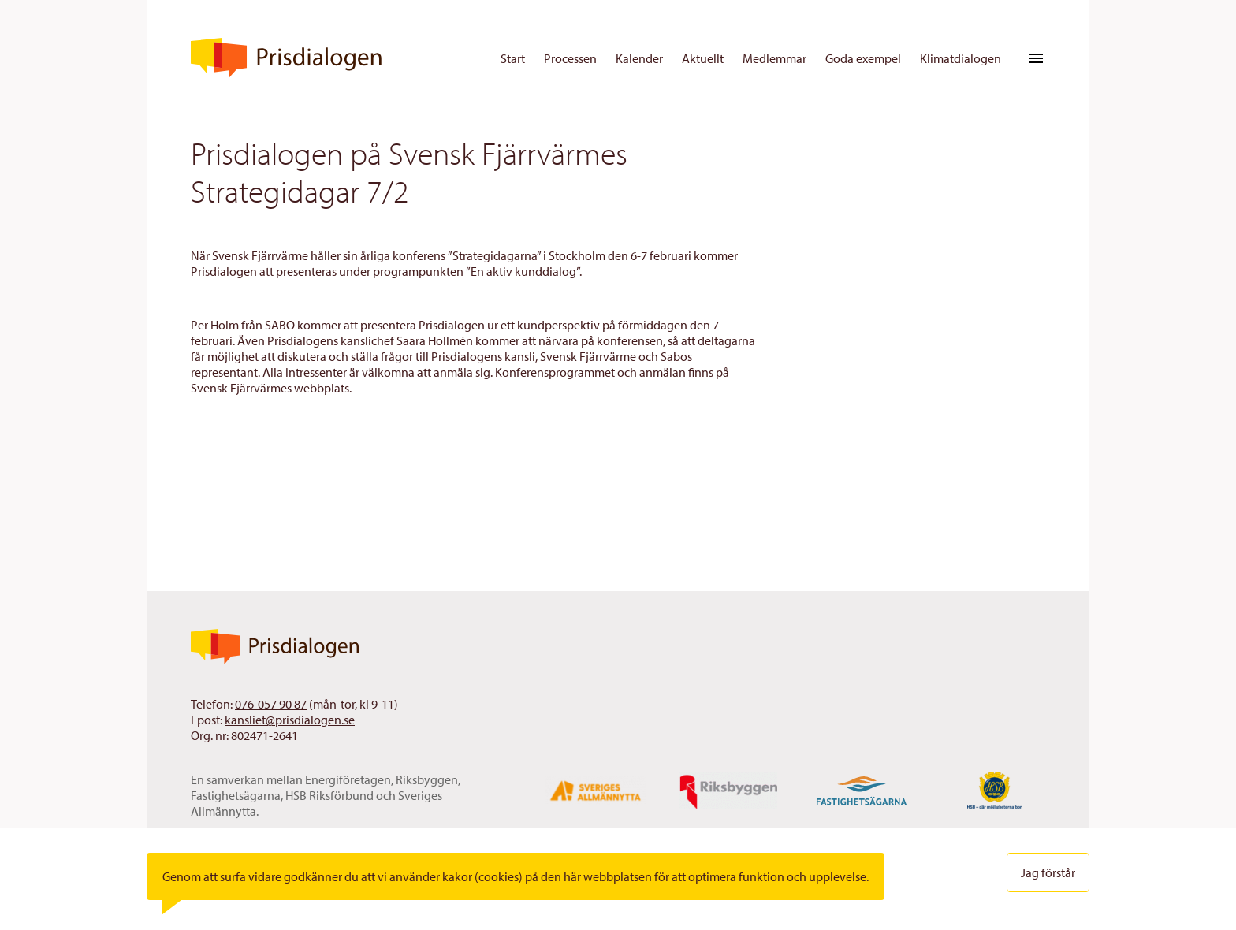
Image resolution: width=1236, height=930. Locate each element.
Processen (570, 58)
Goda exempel (863, 58)
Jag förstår (1048, 872)
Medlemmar (774, 58)
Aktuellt (703, 58)
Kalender (639, 58)
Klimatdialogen (960, 58)
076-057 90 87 (271, 704)
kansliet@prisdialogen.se (290, 719)
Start (513, 58)
